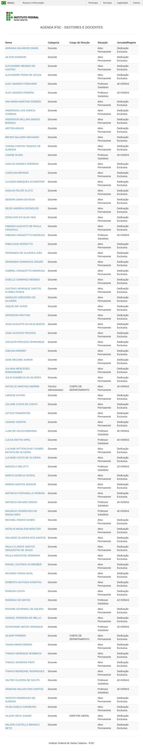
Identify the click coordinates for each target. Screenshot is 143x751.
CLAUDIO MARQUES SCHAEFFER (25, 181)
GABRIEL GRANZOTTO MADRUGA (25, 270)
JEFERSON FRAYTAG (17, 315)
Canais (136, 2)
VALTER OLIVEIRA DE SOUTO (22, 680)
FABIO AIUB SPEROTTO (19, 244)
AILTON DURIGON (15, 57)
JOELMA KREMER (15, 350)
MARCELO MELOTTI (17, 466)
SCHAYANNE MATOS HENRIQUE (24, 626)
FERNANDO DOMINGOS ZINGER (24, 261)
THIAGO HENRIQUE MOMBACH (23, 653)
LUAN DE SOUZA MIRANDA (21, 431)
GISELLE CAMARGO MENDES (22, 279)
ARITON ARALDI (14, 128)
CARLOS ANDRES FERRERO (22, 163)
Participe (93, 2)
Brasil (7, 2)
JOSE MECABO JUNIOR (19, 359)
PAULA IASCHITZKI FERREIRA (22, 555)
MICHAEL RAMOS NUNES (20, 520)
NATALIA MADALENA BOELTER (23, 528)
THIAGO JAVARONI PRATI (20, 662)
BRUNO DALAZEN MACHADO (22, 137)
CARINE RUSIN (14, 155)
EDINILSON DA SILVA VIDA (20, 217)
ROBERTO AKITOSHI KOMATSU (23, 582)
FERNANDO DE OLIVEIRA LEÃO (23, 252)
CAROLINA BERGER (17, 172)
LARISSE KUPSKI (15, 395)
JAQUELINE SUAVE (16, 306)
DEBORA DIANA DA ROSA (20, 199)
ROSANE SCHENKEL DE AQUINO (24, 609)
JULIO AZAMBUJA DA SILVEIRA (23, 377)
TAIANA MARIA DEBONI (18, 644)
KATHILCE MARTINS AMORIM (22, 386)
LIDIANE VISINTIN (15, 422)
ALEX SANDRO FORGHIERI (21, 83)
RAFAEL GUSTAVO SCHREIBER (23, 564)
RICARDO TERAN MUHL (19, 573)
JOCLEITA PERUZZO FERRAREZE (25, 342)
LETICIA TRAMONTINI (17, 413)
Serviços (107, 2)
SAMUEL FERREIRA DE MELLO (23, 617)
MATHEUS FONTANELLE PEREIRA (25, 493)
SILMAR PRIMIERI (15, 635)
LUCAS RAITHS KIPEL (18, 439)
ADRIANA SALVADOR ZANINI (21, 48)
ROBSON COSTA (15, 591)
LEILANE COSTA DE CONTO (21, 404)
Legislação (122, 2)
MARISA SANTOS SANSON (20, 484)
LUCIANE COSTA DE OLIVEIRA (23, 457)
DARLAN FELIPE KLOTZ (19, 190)
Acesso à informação (33, 2)
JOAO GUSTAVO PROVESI (20, 333)
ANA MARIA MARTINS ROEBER (23, 101)
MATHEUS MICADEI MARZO (21, 502)
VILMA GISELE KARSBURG (20, 706)
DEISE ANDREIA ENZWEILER (22, 208)
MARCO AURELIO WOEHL (20, 475)
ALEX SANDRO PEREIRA (19, 92)
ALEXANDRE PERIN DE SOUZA (23, 74)
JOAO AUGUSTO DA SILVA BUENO (25, 324)
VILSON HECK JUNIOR (18, 715)
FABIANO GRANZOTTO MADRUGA (25, 235)
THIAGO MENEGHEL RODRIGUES (24, 671)
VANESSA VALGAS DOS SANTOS (24, 689)
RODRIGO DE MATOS (17, 600)
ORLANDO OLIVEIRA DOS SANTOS (25, 537)
